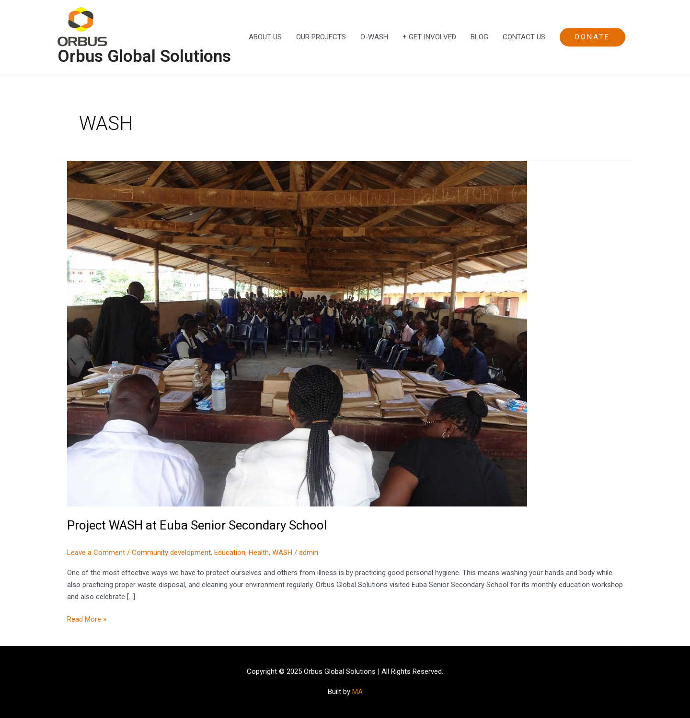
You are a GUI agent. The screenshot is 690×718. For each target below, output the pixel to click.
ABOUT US (265, 37)
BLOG (479, 37)
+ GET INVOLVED (429, 37)
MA (357, 691)
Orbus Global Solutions (144, 56)
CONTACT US (524, 37)
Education (229, 552)
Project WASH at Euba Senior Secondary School (197, 525)
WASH (282, 552)
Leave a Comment (96, 552)
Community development (171, 552)
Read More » (86, 618)
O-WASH (374, 37)
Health (259, 552)
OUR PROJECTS (321, 37)
